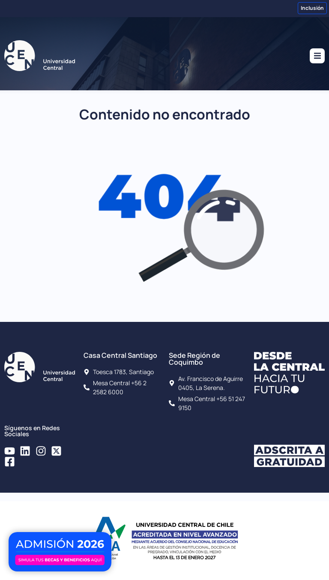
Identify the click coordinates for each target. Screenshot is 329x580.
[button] (317, 55)
